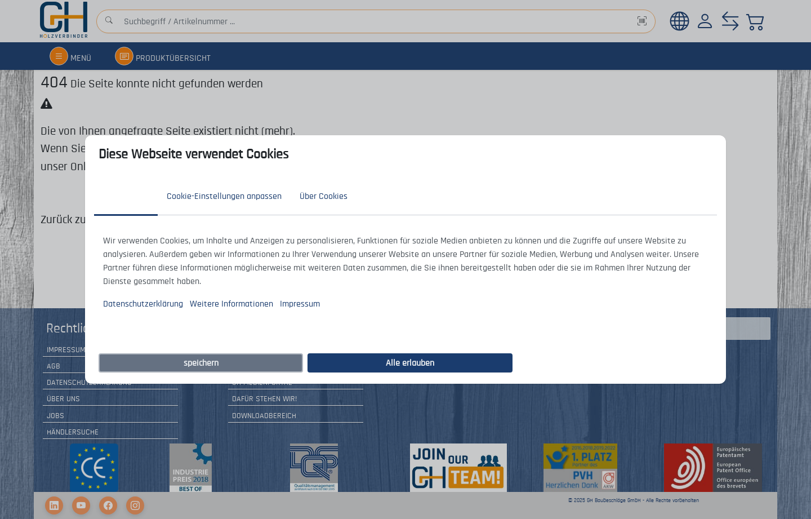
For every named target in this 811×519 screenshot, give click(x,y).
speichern (201, 362)
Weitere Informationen (231, 303)
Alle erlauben (410, 362)
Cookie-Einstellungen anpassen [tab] (224, 196)
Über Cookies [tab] (323, 196)
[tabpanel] (405, 272)
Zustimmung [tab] (126, 196)
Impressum (300, 303)
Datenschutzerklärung (143, 303)
